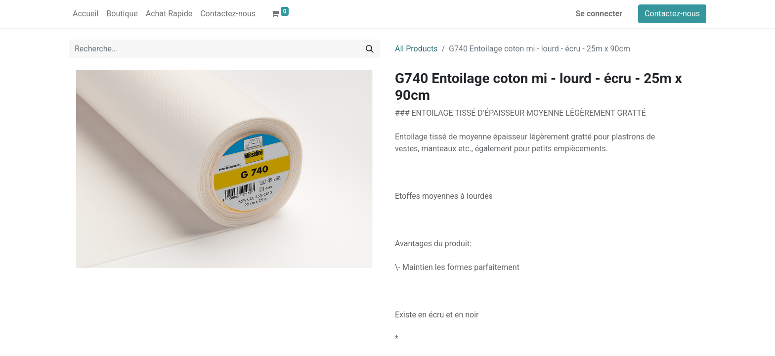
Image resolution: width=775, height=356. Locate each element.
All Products (416, 48)
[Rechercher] (369, 49)
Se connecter (599, 13)
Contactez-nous (672, 13)
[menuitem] (85, 14)
